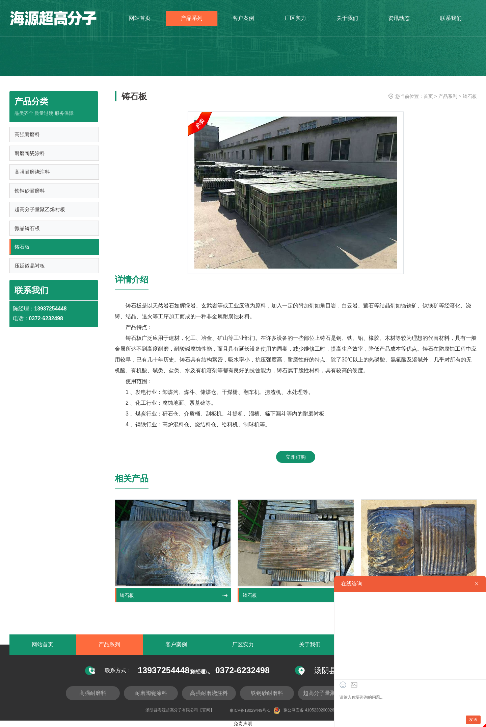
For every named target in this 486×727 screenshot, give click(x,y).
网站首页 (140, 20)
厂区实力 (295, 20)
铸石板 (22, 250)
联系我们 (451, 20)
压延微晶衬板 (30, 270)
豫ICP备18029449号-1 (250, 710)
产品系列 (191, 20)
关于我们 (347, 20)
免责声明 (243, 724)
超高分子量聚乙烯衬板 (40, 212)
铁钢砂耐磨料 (30, 193)
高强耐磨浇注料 (32, 173)
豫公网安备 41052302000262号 (307, 710)
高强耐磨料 (27, 135)
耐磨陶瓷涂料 (30, 154)
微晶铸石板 (27, 231)
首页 (428, 96)
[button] (469, 551)
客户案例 (243, 20)
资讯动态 (399, 20)
